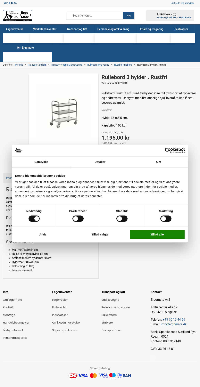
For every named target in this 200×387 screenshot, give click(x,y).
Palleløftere (109, 315)
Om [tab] (158, 161)
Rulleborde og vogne (98, 64)
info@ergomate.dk (174, 324)
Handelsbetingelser (16, 323)
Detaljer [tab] (100, 161)
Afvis (42, 234)
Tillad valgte (100, 234)
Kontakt (8, 307)
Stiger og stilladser (64, 330)
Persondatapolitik (15, 338)
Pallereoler (59, 307)
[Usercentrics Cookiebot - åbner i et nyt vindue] (168, 150)
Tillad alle (157, 234)
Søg (129, 15)
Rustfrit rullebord (123, 64)
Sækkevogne (110, 300)
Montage (9, 315)
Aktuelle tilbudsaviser (182, 3)
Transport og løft (37, 64)
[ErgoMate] (17, 15)
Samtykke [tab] (41, 161)
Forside (19, 64)
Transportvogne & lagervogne (66, 64)
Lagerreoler (60, 300)
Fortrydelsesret (13, 330)
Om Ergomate (12, 300)
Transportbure (111, 330)
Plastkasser (60, 315)
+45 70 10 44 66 (174, 319)
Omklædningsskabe (66, 323)
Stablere (107, 323)
